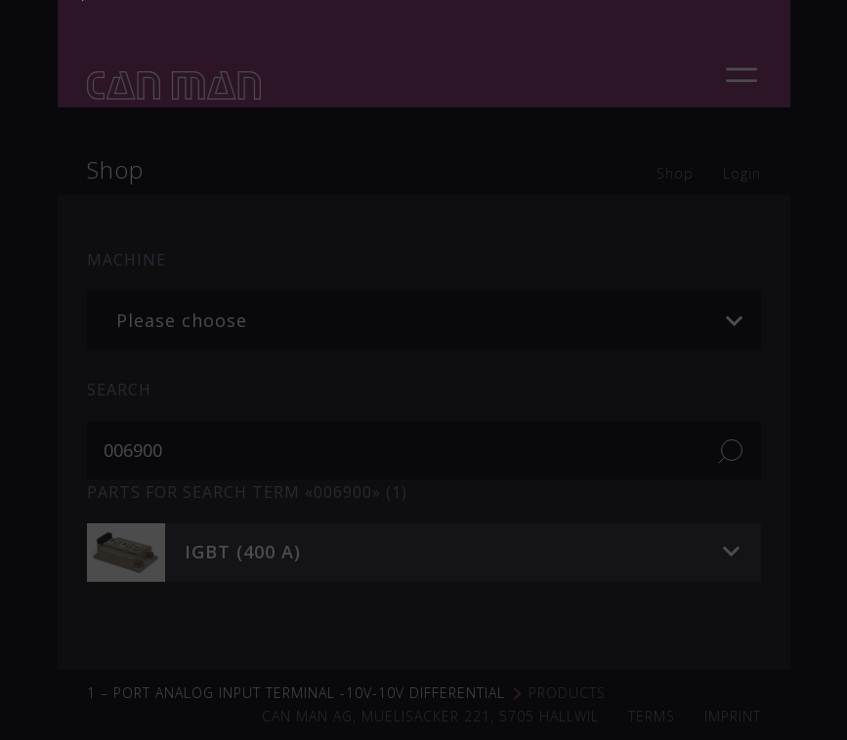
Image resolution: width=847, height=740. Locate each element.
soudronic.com (532, 289)
